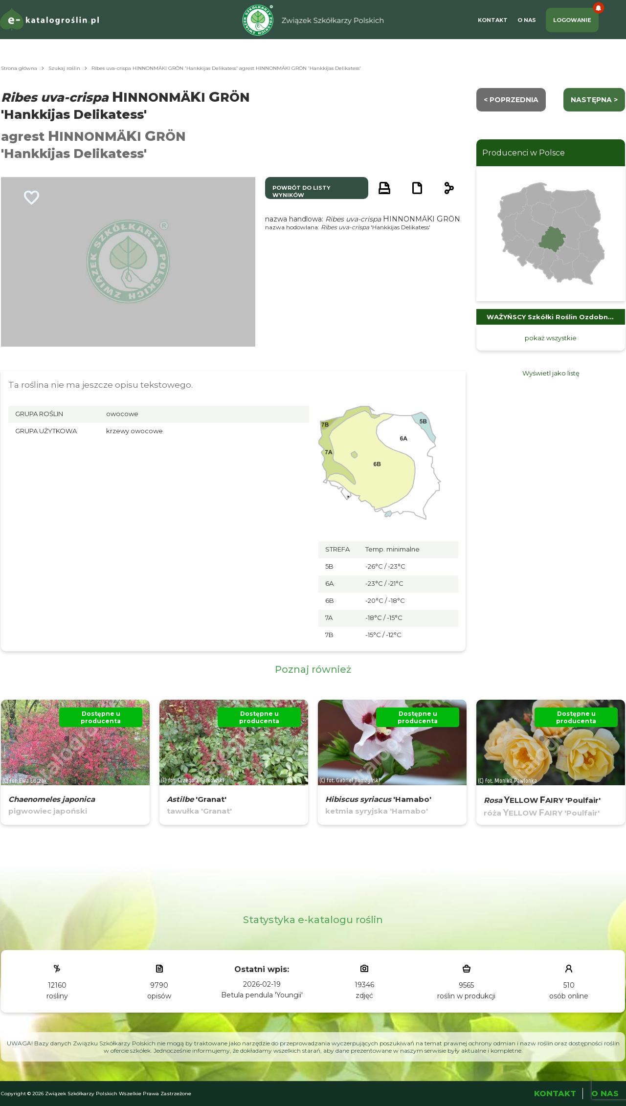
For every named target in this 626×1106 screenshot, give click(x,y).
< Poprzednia (511, 99)
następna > (594, 99)
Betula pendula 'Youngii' (262, 995)
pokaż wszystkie (551, 338)
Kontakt (493, 20)
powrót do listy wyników (301, 191)
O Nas (526, 20)
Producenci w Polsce (523, 152)
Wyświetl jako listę (551, 373)
